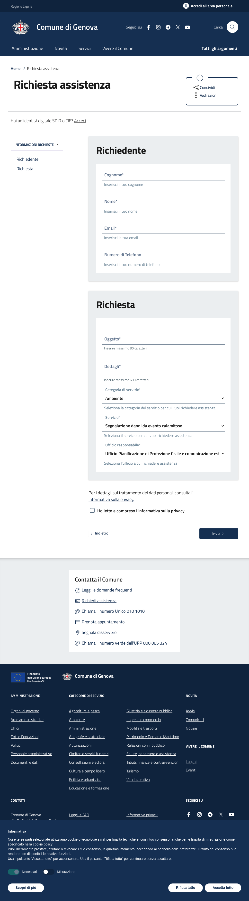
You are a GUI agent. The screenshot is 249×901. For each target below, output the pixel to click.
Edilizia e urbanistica (85, 779)
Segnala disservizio (99, 632)
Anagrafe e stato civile (87, 737)
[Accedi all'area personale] (207, 6)
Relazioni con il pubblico (145, 745)
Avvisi (190, 711)
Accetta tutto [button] (223, 888)
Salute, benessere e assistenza (151, 754)
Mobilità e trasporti (141, 728)
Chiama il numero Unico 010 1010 (113, 611)
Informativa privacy (142, 815)
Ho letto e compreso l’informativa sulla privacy (141, 510)
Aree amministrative (27, 720)
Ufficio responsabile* (123, 445)
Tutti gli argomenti (219, 48)
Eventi (191, 770)
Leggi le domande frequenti (107, 590)
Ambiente (77, 720)
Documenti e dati (24, 762)
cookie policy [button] (43, 844)
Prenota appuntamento (103, 622)
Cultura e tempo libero (87, 771)
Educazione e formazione (89, 788)
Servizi (85, 48)
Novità (61, 48)
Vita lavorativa (138, 779)
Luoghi (191, 761)
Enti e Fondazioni (24, 737)
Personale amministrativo (31, 754)
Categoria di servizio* (123, 390)
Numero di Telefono (122, 254)
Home (15, 68)
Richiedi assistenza (99, 600)
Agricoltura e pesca (84, 711)
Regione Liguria (21, 6)
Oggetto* (112, 339)
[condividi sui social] (203, 87)
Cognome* (114, 174)
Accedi (80, 120)
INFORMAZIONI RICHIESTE (37, 144)
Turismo (132, 771)
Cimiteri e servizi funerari (88, 754)
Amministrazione (27, 48)
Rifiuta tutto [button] (185, 888)
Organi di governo (25, 711)
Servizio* (112, 417)
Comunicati (195, 720)
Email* (110, 228)
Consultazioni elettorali (87, 762)
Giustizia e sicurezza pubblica (149, 711)
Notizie (191, 728)
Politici (16, 745)
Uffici (15, 728)
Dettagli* (112, 366)
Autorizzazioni (80, 745)
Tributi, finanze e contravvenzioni (152, 762)
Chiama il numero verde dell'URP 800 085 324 (124, 643)
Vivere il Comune (117, 48)
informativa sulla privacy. (111, 499)
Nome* (110, 201)
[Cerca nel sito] (232, 27)
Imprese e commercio (143, 720)
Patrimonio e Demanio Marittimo (152, 737)
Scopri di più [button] (26, 888)
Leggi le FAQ (79, 815)
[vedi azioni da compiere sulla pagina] (204, 95)
